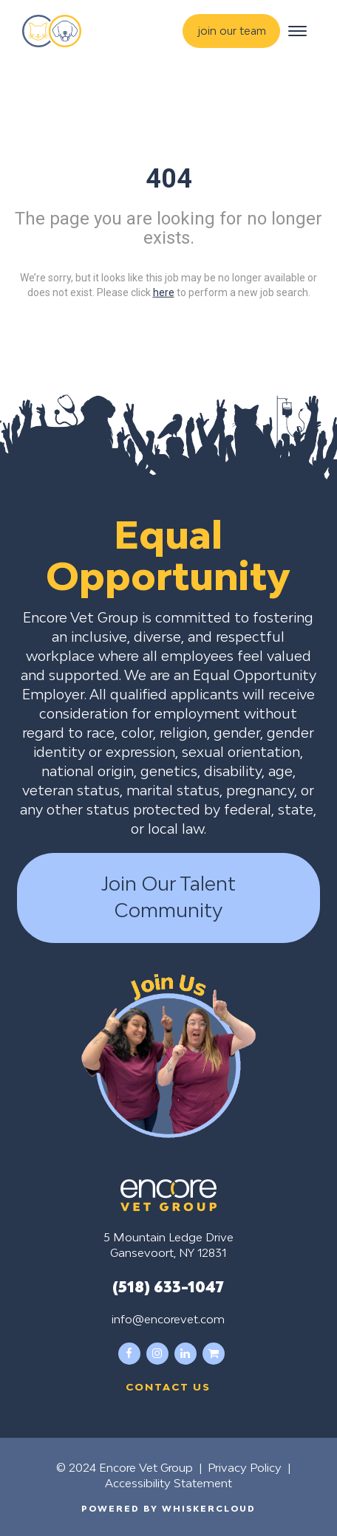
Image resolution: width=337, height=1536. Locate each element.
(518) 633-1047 (168, 1286)
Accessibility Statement (168, 1482)
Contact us (168, 1387)
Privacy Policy (245, 1467)
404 (169, 178)
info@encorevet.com (168, 1319)
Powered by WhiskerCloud (168, 1508)
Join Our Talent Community (168, 897)
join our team (232, 30)
